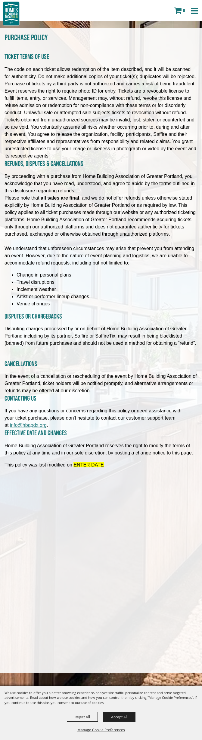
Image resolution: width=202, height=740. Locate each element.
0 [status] (184, 10)
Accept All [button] (119, 716)
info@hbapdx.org (28, 425)
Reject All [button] (82, 716)
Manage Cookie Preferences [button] (101, 729)
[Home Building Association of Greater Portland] (11, 14)
